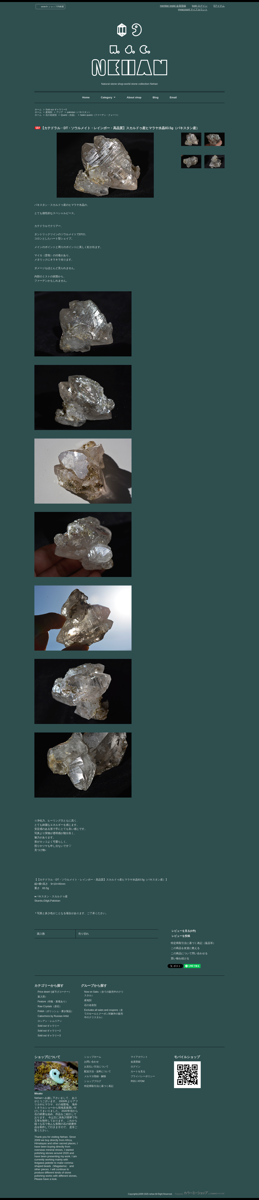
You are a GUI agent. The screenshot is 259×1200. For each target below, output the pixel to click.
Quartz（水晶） (68, 115)
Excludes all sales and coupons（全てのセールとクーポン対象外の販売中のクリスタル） (103, 1014)
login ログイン (200, 5)
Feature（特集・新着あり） (53, 1001)
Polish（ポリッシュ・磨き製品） (55, 1011)
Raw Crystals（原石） (50, 1006)
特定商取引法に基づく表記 (98, 1086)
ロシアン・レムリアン (50, 1021)
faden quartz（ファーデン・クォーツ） (99, 115)
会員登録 (135, 1061)
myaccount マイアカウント (192, 9)
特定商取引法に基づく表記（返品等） (193, 943)
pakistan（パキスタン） (79, 112)
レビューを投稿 (181, 935)
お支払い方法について (96, 1066)
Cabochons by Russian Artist (53, 1016)
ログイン (135, 1066)
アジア (59, 112)
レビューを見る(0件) (184, 930)
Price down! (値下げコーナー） (54, 991)
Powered (200, 1194)
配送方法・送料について (97, 1071)
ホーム (38, 109)
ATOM (141, 1081)
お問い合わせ (91, 1061)
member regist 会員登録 (173, 5)
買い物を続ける (180, 958)
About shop (134, 97)
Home (86, 97)
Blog (156, 97)
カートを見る (138, 1071)
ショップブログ (92, 1081)
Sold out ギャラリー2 (49, 1030)
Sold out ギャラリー (48, 1025)
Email (173, 97)
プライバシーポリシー (143, 1076)
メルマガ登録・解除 (95, 1076)
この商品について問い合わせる (189, 953)
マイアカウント (139, 1056)
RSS (133, 1081)
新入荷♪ (42, 996)
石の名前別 (51, 115)
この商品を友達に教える (185, 948)
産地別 (49, 112)
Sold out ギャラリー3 (56, 109)
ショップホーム (92, 1056)
